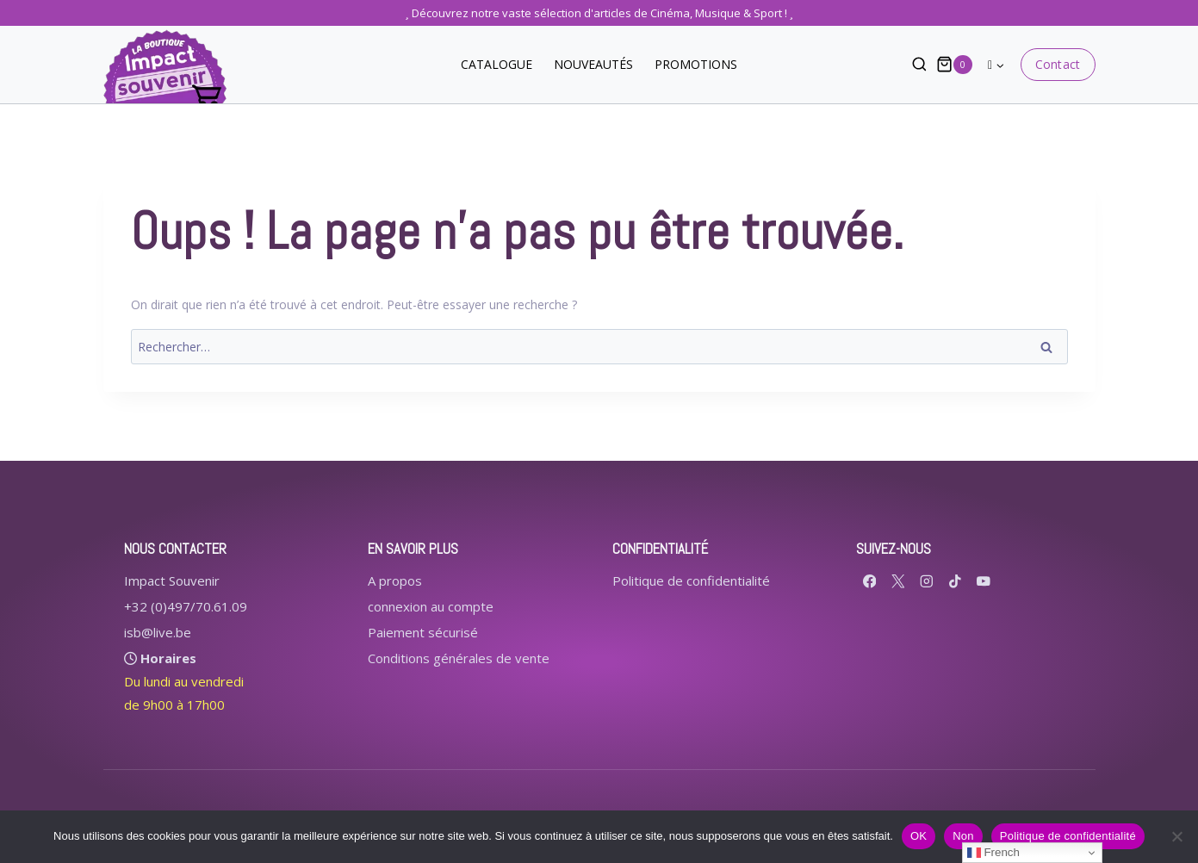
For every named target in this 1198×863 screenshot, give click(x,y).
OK (918, 835)
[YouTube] (983, 581)
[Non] (1176, 836)
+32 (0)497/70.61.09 (185, 606)
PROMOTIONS (696, 64)
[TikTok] (954, 581)
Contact (1057, 64)
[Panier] (954, 64)
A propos (395, 580)
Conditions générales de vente (458, 658)
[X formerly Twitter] (898, 581)
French (993, 853)
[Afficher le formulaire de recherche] (911, 65)
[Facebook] (869, 581)
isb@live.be (157, 632)
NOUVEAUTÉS (593, 64)
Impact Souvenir (172, 580)
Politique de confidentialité (691, 580)
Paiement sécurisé (423, 632)
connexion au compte (430, 606)
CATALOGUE (496, 64)
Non (963, 835)
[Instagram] (926, 581)
